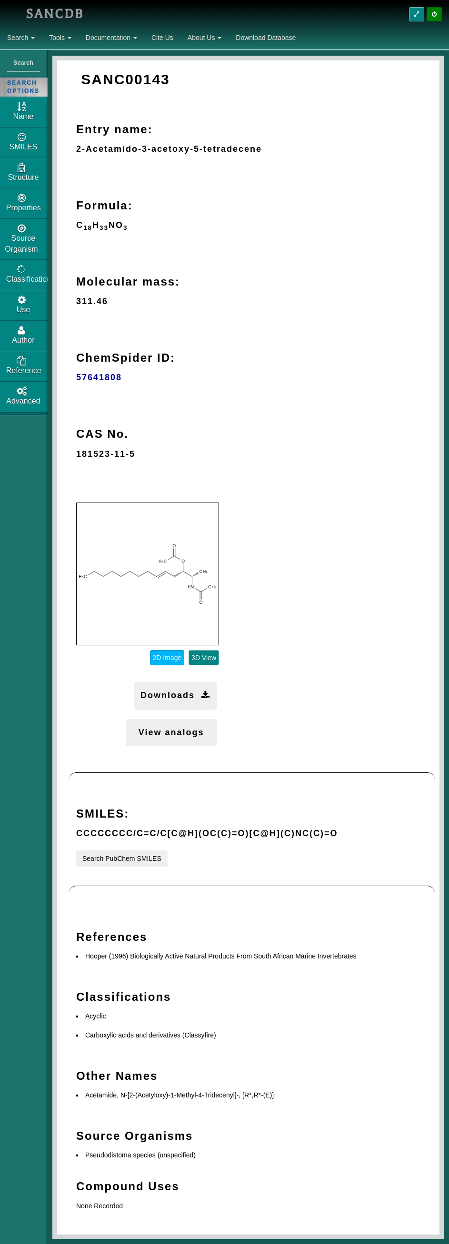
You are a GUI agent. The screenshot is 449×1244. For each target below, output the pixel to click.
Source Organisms (134, 1135)
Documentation (111, 37)
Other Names (117, 1075)
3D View (203, 657)
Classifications (123, 996)
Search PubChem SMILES (121, 858)
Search (21, 37)
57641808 (99, 377)
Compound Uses (128, 1186)
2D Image (167, 657)
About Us (204, 37)
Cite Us (162, 37)
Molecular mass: (128, 281)
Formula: (104, 205)
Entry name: (114, 129)
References (111, 936)
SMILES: (102, 813)
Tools (60, 37)
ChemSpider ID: (125, 357)
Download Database (266, 37)
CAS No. (102, 433)
